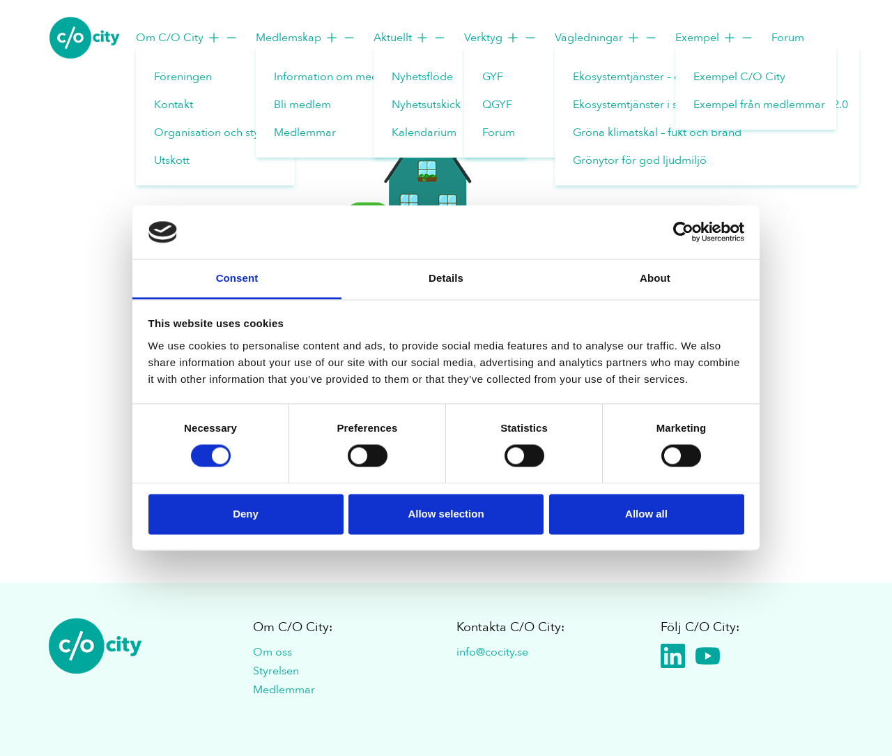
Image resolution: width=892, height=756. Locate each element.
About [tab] (655, 278)
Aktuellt (410, 37)
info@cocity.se (492, 652)
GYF (492, 76)
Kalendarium (424, 132)
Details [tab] (446, 278)
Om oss (272, 652)
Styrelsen (276, 671)
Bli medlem (302, 104)
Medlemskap (306, 37)
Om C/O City (187, 37)
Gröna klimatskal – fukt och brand (657, 132)
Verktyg (500, 37)
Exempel (714, 37)
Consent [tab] (237, 278)
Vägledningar (606, 37)
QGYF (497, 104)
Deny (246, 514)
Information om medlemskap (347, 76)
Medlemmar (305, 132)
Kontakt (173, 104)
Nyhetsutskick (426, 104)
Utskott (172, 160)
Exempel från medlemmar (759, 104)
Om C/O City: (292, 627)
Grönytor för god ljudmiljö (640, 160)
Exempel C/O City (739, 76)
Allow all (646, 514)
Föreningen (183, 76)
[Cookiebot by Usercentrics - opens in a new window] (683, 232)
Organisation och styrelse (219, 132)
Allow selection (446, 514)
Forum (498, 132)
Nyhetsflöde (422, 76)
